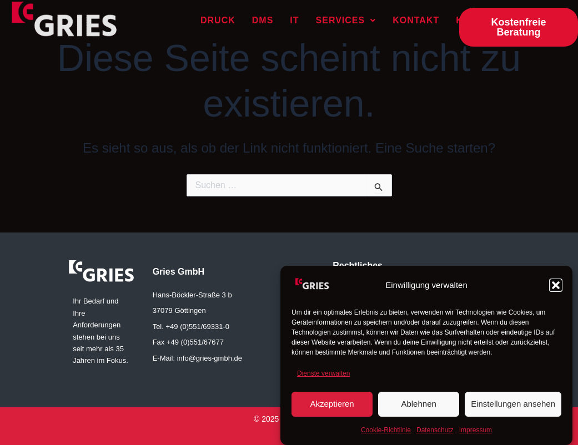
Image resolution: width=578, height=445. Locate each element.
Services (346, 20)
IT (294, 20)
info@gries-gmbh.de (209, 358)
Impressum (475, 433)
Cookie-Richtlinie (386, 433)
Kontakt (416, 20)
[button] (555, 289)
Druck (217, 20)
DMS (263, 20)
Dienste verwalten (323, 377)
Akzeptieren (332, 407)
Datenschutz (435, 433)
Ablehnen (418, 407)
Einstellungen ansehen (513, 407)
